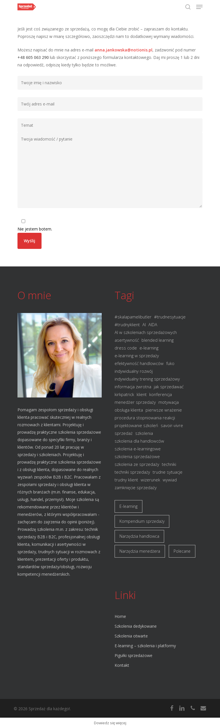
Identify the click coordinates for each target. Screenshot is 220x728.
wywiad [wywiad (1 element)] (170, 480)
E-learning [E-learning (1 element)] (128, 506)
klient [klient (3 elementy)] (142, 394)
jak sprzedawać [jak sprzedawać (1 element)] (169, 386)
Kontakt (122, 665)
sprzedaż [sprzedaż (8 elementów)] (124, 433)
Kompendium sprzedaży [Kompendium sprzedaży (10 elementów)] (141, 521)
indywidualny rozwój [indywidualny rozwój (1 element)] (134, 371)
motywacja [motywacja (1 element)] (168, 402)
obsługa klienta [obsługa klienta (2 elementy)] (129, 410)
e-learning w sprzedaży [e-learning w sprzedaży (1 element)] (137, 355)
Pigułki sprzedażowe (133, 655)
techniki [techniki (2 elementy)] (169, 464)
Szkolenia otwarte (131, 636)
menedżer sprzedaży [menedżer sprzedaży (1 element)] (135, 402)
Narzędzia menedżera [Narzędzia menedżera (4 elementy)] (139, 551)
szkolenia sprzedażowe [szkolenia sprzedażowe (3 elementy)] (137, 456)
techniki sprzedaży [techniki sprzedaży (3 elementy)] (132, 472)
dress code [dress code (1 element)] (126, 348)
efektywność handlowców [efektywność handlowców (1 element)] (139, 363)
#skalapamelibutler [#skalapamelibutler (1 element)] (133, 317)
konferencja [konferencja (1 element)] (160, 394)
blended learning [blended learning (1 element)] (158, 340)
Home (120, 616)
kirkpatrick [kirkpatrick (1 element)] (124, 394)
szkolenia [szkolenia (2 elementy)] (144, 433)
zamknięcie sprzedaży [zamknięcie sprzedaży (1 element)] (136, 487)
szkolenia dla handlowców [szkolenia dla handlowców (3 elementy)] (139, 441)
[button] (199, 7)
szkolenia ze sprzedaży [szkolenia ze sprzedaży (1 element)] (137, 464)
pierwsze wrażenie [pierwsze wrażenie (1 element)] (164, 410)
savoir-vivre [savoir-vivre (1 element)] (172, 425)
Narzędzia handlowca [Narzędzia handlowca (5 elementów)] (139, 536)
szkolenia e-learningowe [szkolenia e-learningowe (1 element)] (138, 449)
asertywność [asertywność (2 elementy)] (127, 340)
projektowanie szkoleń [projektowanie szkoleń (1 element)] (136, 425)
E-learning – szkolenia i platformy (145, 645)
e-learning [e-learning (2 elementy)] (149, 348)
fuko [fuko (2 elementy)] (170, 363)
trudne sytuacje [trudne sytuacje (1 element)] (167, 472)
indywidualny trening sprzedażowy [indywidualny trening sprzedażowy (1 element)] (147, 379)
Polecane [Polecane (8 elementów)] (182, 551)
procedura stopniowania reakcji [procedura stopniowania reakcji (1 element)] (145, 417)
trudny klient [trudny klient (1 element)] (126, 480)
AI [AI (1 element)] (144, 324)
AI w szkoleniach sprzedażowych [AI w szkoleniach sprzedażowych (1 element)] (146, 332)
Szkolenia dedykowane (136, 626)
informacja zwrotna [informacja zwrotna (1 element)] (133, 386)
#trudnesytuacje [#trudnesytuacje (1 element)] (170, 317)
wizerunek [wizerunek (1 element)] (150, 480)
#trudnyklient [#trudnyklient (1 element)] (127, 324)
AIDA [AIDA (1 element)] (152, 324)
